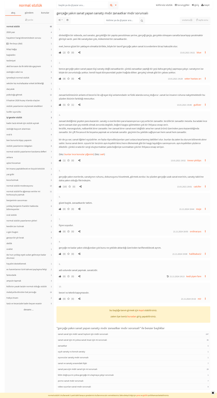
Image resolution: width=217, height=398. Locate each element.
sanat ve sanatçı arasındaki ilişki (72, 363)
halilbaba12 (195, 253)
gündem (29, 12)
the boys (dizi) (14, 43)
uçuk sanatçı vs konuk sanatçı (71, 351)
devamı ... (29, 309)
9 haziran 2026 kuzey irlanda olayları (23, 100)
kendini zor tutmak (15, 226)
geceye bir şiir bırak (15, 237)
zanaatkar (62, 345)
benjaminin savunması (16, 200)
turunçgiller (182, 4)
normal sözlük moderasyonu (19, 185)
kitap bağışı (11, 49)
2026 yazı (10, 32)
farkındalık (11, 275)
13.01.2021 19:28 (175, 78)
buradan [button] (131, 316)
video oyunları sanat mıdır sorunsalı (74, 386)
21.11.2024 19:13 (177, 276)
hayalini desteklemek (16, 263)
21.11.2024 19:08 (179, 254)
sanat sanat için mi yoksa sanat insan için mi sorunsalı (82, 340)
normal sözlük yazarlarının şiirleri (21, 220)
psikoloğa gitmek (14, 94)
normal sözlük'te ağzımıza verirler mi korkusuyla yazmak (23, 193)
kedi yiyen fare (193, 276)
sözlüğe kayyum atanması (18, 128)
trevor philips (194, 160)
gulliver (197, 104)
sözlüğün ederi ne (14, 72)
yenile (29, 19)
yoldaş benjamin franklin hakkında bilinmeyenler (22, 208)
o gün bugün (12, 232)
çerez (138, 395)
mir (199, 298)
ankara (9, 157)
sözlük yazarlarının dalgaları (19, 146)
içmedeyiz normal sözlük (17, 77)
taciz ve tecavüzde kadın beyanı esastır (24, 303)
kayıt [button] (141, 310)
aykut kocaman (13, 163)
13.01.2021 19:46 (184, 104)
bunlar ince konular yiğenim (78, 154)
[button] (164, 5)
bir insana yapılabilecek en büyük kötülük (25, 168)
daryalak (10, 89)
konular (45, 12)
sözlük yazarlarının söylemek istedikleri (24, 106)
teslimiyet (11, 60)
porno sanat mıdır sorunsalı (70, 380)
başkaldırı (10, 54)
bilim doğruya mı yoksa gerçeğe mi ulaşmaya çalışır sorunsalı (86, 375)
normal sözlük (30, 5)
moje (198, 208)
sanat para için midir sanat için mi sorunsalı (77, 369)
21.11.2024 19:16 (188, 298)
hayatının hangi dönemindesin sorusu (23, 37)
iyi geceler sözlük (14, 117)
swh (102, 154)
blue (199, 52)
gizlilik (145, 395)
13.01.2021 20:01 (184, 186)
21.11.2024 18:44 (186, 209)
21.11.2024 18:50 (180, 231)
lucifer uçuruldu (13, 111)
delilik (9, 243)
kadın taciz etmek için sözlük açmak (22, 123)
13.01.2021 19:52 (178, 160)
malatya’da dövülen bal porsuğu (21, 292)
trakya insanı (12, 297)
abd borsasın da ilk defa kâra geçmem (23, 66)
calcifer (197, 186)
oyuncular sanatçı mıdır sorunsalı (73, 357)
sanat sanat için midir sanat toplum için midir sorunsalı (83, 334)
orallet (9, 249)
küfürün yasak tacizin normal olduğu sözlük (26, 286)
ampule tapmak (13, 280)
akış (13, 12)
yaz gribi (10, 174)
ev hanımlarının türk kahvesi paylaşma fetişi (26, 269)
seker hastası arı (193, 78)
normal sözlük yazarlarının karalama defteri (26, 151)
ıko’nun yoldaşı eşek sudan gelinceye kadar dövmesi (26, 256)
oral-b (9, 134)
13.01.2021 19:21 (187, 52)
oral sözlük (11, 215)
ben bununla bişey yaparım (19, 140)
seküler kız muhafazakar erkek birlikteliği (25, 83)
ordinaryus (195, 231)
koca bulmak (12, 180)
